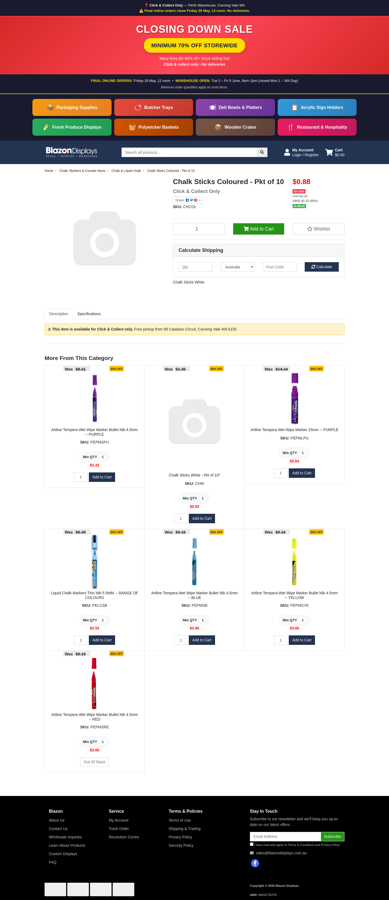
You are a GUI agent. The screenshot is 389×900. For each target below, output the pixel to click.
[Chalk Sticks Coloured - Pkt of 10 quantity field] (199, 229)
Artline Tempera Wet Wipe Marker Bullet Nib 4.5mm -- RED (94, 716)
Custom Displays (63, 854)
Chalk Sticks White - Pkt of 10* (194, 475)
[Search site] (262, 152)
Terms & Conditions (301, 844)
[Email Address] (285, 836)
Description (58, 314)
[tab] (59, 314)
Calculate (321, 267)
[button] (301, 152)
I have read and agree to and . (295, 844)
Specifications (88, 314)
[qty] (196, 267)
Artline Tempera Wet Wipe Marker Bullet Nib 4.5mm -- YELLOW (294, 595)
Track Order (119, 828)
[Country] (238, 267)
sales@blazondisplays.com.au (281, 853)
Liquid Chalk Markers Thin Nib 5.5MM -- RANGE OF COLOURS (94, 595)
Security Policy (181, 845)
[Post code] (280, 267)
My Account (118, 820)
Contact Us (58, 828)
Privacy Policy (180, 837)
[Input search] (189, 152)
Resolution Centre (124, 837)
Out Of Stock (94, 762)
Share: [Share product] (186, 200)
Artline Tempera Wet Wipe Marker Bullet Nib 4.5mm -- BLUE (194, 595)
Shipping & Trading (184, 828)
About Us (57, 820)
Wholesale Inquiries (65, 837)
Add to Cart (258, 229)
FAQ (52, 862)
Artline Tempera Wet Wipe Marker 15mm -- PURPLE (294, 430)
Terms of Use (180, 820)
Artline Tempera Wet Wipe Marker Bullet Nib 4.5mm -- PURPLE (94, 432)
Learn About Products (67, 845)
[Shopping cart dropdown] (334, 152)
